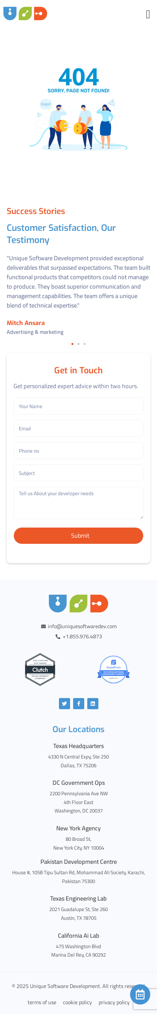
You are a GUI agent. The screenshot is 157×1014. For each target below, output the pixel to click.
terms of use (42, 1002)
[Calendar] (140, 994)
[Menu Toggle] (148, 14)
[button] (72, 344)
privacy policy (114, 1002)
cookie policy (77, 1002)
